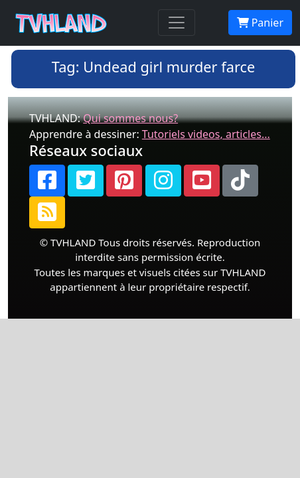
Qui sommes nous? (130, 118)
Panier (260, 22)
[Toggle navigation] (176, 22)
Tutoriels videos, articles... (206, 134)
